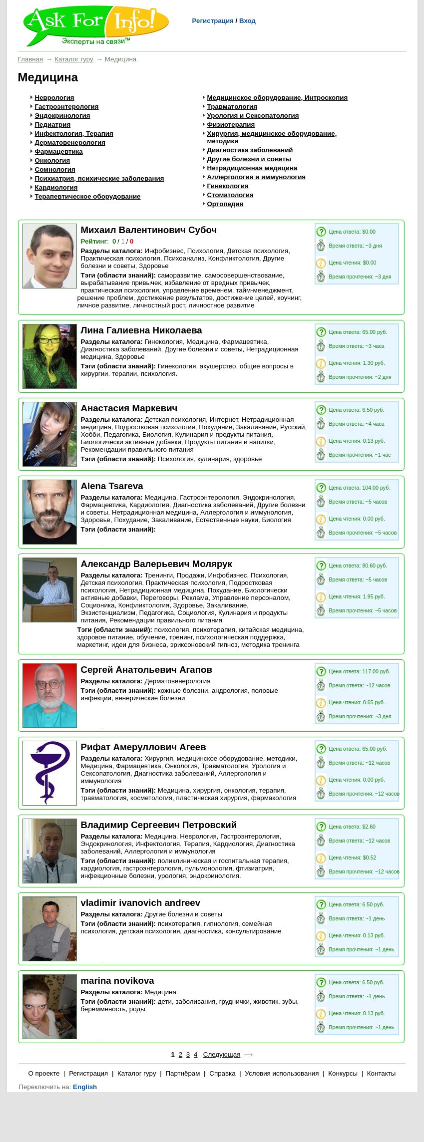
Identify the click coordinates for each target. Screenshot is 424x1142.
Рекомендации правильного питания (137, 449)
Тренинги (158, 575)
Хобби (90, 434)
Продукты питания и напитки (229, 442)
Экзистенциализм (108, 612)
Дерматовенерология (70, 142)
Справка (222, 1073)
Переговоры (159, 597)
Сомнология (55, 169)
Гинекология (228, 186)
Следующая (222, 1054)
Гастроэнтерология (67, 106)
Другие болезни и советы (249, 159)
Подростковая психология (155, 427)
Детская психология (257, 251)
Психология (205, 251)
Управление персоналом (250, 597)
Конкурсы (343, 1073)
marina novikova (117, 980)
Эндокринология (62, 115)
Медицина (202, 341)
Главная (30, 59)
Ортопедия (225, 204)
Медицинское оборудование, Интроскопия (277, 97)
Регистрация (213, 20)
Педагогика (121, 434)
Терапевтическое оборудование (88, 196)
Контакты (381, 1073)
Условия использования (282, 1073)
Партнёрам (182, 1073)
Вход (247, 20)
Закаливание (256, 427)
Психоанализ (184, 258)
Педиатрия (53, 124)
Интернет (224, 419)
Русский (292, 427)
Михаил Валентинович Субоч (149, 230)
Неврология (54, 97)
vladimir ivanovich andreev (141, 902)
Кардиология (56, 187)
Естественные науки (226, 520)
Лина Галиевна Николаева (141, 330)
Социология (196, 612)
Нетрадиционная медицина (252, 168)
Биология (156, 434)
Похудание (215, 427)
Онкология (52, 160)
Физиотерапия (231, 124)
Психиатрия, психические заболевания (99, 178)
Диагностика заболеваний (250, 150)
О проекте (44, 1073)
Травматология (232, 106)
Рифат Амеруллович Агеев (143, 747)
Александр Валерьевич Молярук (156, 564)
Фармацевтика (59, 151)
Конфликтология (233, 258)
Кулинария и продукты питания (223, 434)
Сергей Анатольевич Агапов (146, 669)
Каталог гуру (73, 59)
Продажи (191, 575)
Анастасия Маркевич (129, 408)
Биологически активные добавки (131, 442)
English (85, 1087)
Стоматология (230, 195)
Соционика (98, 605)
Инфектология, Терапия (74, 133)
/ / (123, 241)
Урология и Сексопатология (253, 115)
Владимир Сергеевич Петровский (159, 825)
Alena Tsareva (112, 486)
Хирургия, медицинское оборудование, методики (219, 758)
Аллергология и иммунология (256, 177)
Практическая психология (120, 258)
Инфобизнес (163, 251)
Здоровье (154, 266)
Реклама (195, 597)
